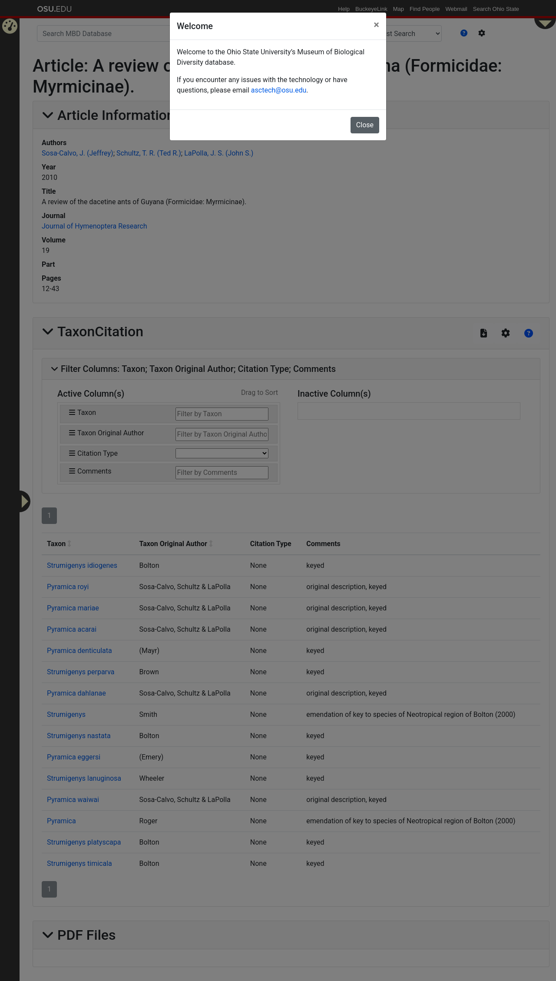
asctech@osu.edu (278, 90)
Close (365, 125)
